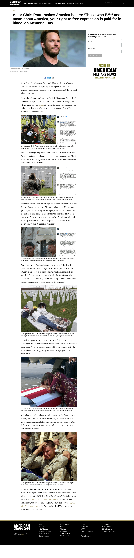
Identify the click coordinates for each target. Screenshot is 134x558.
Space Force (64, 535)
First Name (91, 48)
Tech (82, 524)
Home (25, 3)
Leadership (106, 524)
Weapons (84, 526)
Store (77, 3)
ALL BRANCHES (65, 524)
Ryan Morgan (24, 71)
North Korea (44, 533)
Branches (70, 3)
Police (83, 533)
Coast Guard (65, 533)
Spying (83, 535)
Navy (61, 528)
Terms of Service (108, 531)
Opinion (44, 3)
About (30, 3)
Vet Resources (86, 537)
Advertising (106, 526)
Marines (63, 530)
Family (83, 528)
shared (41, 104)
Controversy (44, 537)
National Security (60, 3)
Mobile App (37, 3)
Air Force (63, 531)
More (81, 3)
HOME (41, 524)
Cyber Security (87, 531)
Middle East (43, 530)
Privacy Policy (107, 530)
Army (62, 526)
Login (22, 534)
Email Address (93, 42)
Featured (42, 526)
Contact (105, 528)
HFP (14, 10)
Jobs (82, 530)
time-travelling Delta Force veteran (45, 499)
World (50, 3)
